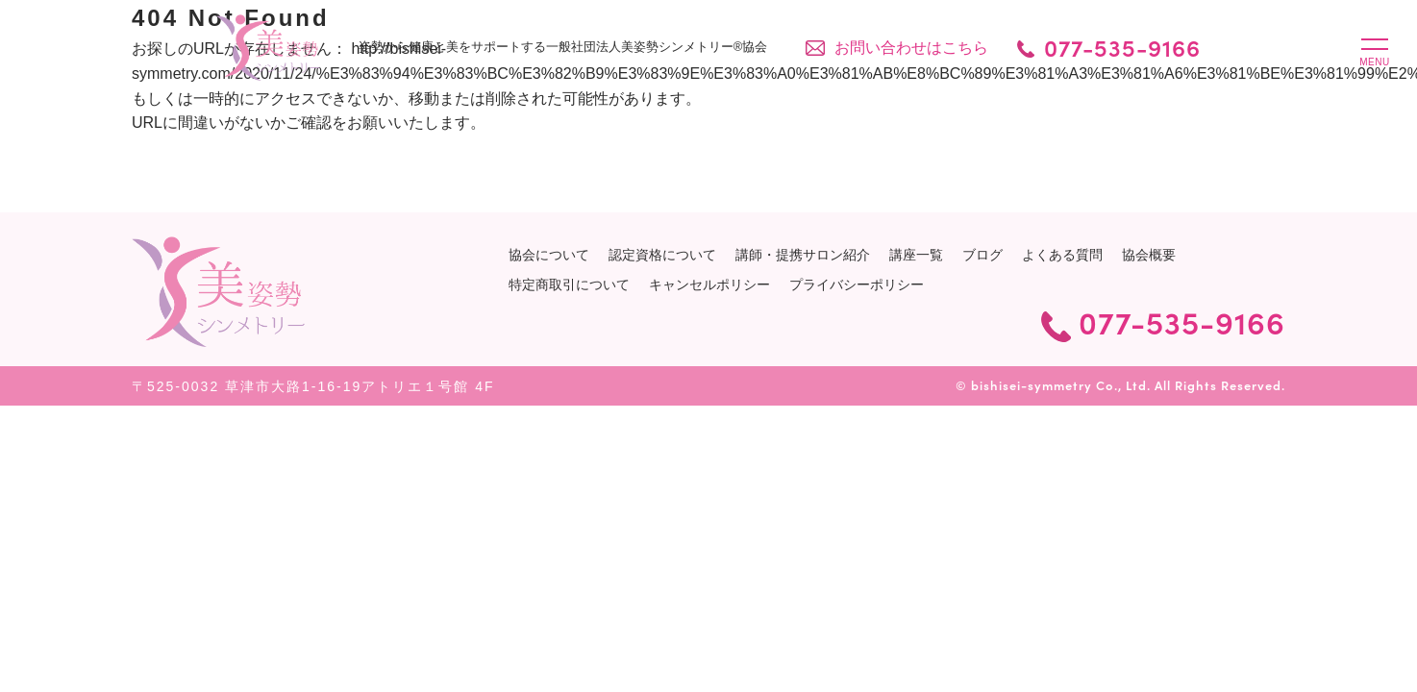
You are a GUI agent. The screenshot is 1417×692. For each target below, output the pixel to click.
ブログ (982, 254)
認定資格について (662, 254)
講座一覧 (916, 254)
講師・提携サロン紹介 (802, 254)
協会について (549, 254)
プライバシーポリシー (856, 284)
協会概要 (1149, 254)
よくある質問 (1062, 254)
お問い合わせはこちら (913, 47)
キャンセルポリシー (709, 284)
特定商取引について (569, 284)
